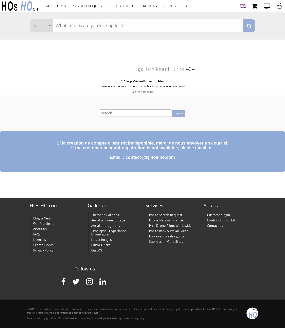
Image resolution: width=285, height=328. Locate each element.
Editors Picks (100, 245)
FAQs (188, 6)
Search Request (90, 6)
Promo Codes (43, 245)
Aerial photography (105, 225)
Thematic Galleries (105, 215)
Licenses (39, 239)
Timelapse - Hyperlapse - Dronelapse (109, 232)
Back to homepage (143, 92)
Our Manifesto (44, 223)
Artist (150, 6)
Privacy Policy (43, 250)
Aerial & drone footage (108, 220)
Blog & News (42, 218)
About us (40, 229)
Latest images (101, 239)
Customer (125, 6)
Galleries (55, 6)
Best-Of (96, 250)
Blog (170, 6)
